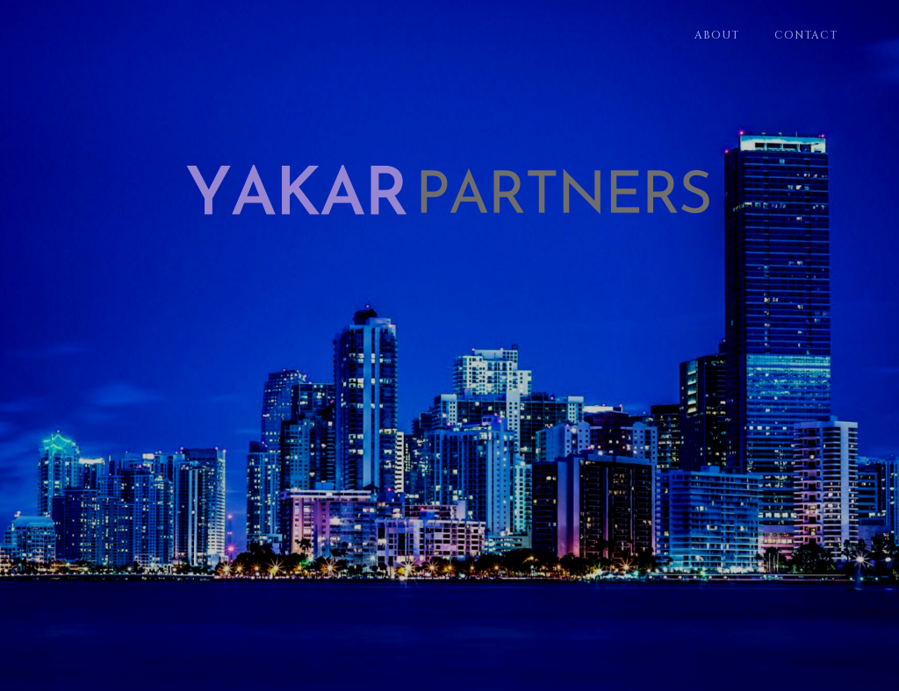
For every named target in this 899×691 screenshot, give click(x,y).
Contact (806, 35)
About (716, 35)
